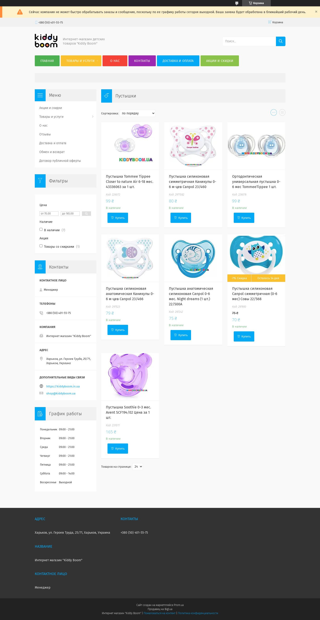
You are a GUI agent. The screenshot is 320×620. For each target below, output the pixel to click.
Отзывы (45, 134)
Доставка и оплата (178, 61)
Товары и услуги (80, 61)
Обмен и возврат (52, 152)
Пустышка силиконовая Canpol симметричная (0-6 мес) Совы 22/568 (254, 293)
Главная (47, 61)
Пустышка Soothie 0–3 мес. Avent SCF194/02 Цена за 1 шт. (128, 412)
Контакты (142, 61)
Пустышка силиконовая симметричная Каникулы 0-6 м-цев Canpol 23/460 (192, 181)
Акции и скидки (219, 61)
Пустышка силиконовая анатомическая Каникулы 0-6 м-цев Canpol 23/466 (130, 293)
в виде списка (282, 113)
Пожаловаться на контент (159, 613)
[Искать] (280, 41)
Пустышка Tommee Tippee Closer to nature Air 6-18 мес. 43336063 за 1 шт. (129, 181)
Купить (120, 217)
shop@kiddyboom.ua (60, 393)
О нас (115, 61)
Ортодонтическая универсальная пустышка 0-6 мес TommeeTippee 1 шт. (256, 181)
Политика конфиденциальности (198, 613)
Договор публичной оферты (60, 161)
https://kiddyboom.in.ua (63, 386)
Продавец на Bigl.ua (160, 609)
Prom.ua (179, 605)
